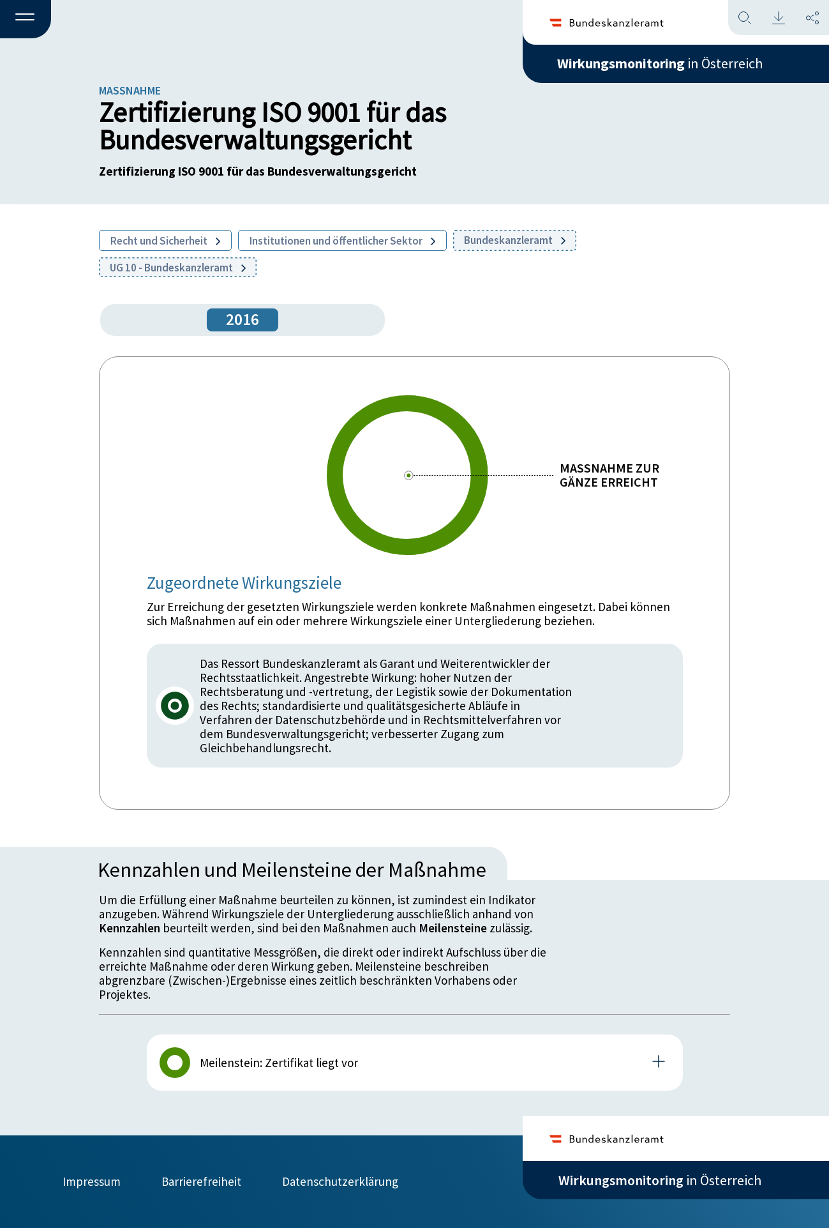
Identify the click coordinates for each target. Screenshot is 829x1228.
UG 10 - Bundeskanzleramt (178, 268)
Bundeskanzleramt (514, 240)
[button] (25, 20)
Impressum (92, 1181)
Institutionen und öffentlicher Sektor (342, 241)
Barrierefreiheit (201, 1181)
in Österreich (660, 63)
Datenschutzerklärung (340, 1181)
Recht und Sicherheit (165, 241)
